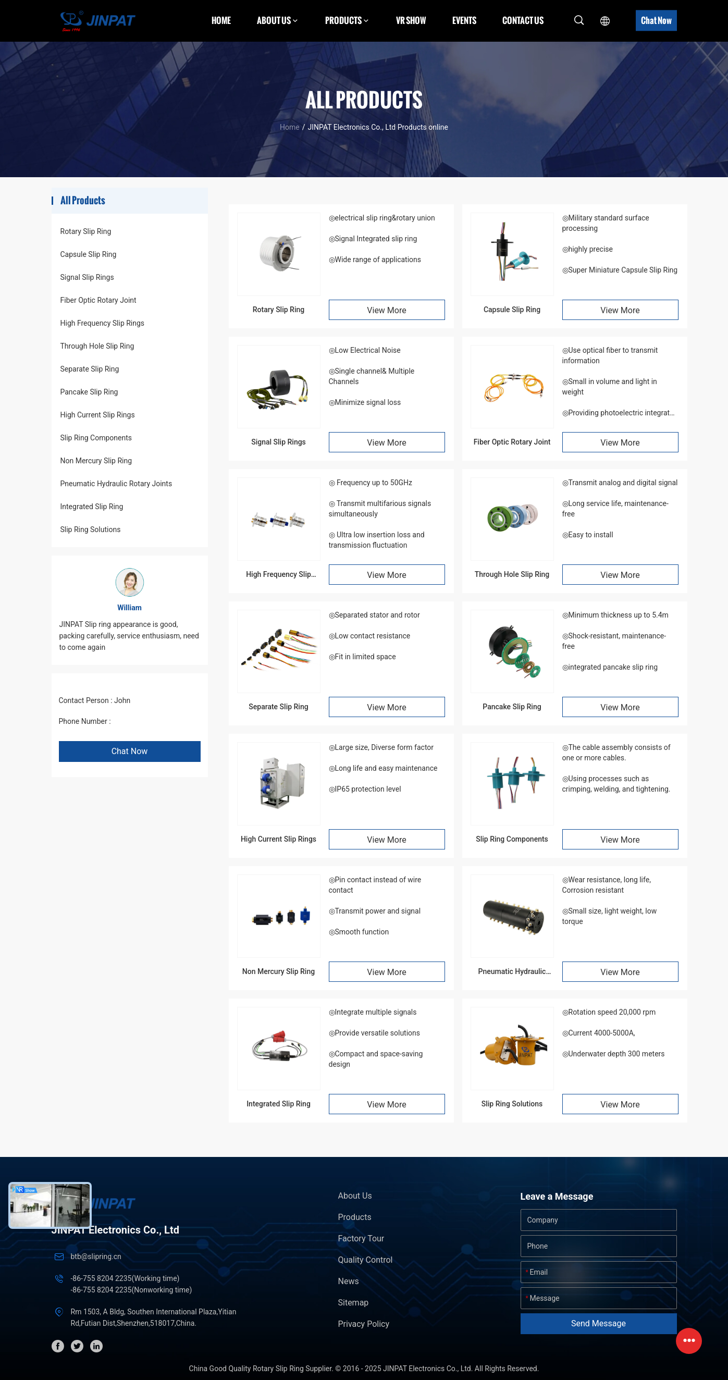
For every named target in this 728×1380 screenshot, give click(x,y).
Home (221, 20)
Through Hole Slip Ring (97, 346)
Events (464, 20)
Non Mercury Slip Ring (96, 461)
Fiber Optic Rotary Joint (98, 300)
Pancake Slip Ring (89, 392)
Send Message (598, 1323)
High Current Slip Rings (97, 415)
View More (386, 310)
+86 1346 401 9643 (144, 721)
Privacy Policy (364, 1324)
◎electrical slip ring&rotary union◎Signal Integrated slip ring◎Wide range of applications (382, 239)
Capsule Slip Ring (88, 254)
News (348, 1281)
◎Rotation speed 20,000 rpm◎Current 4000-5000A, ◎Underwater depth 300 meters (613, 1033)
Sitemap (353, 1303)
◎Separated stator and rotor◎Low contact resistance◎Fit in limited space (374, 636)
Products (355, 1217)
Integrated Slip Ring (92, 506)
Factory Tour (361, 1238)
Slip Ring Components (96, 438)
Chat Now (656, 20)
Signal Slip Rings (87, 277)
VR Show (411, 20)
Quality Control (365, 1260)
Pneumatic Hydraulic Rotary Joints (116, 483)
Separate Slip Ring (89, 369)
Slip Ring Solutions (90, 529)
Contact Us (523, 20)
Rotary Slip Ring (86, 231)
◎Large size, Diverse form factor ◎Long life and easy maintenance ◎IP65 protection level (383, 768)
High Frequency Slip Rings (102, 323)
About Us (355, 1196)
